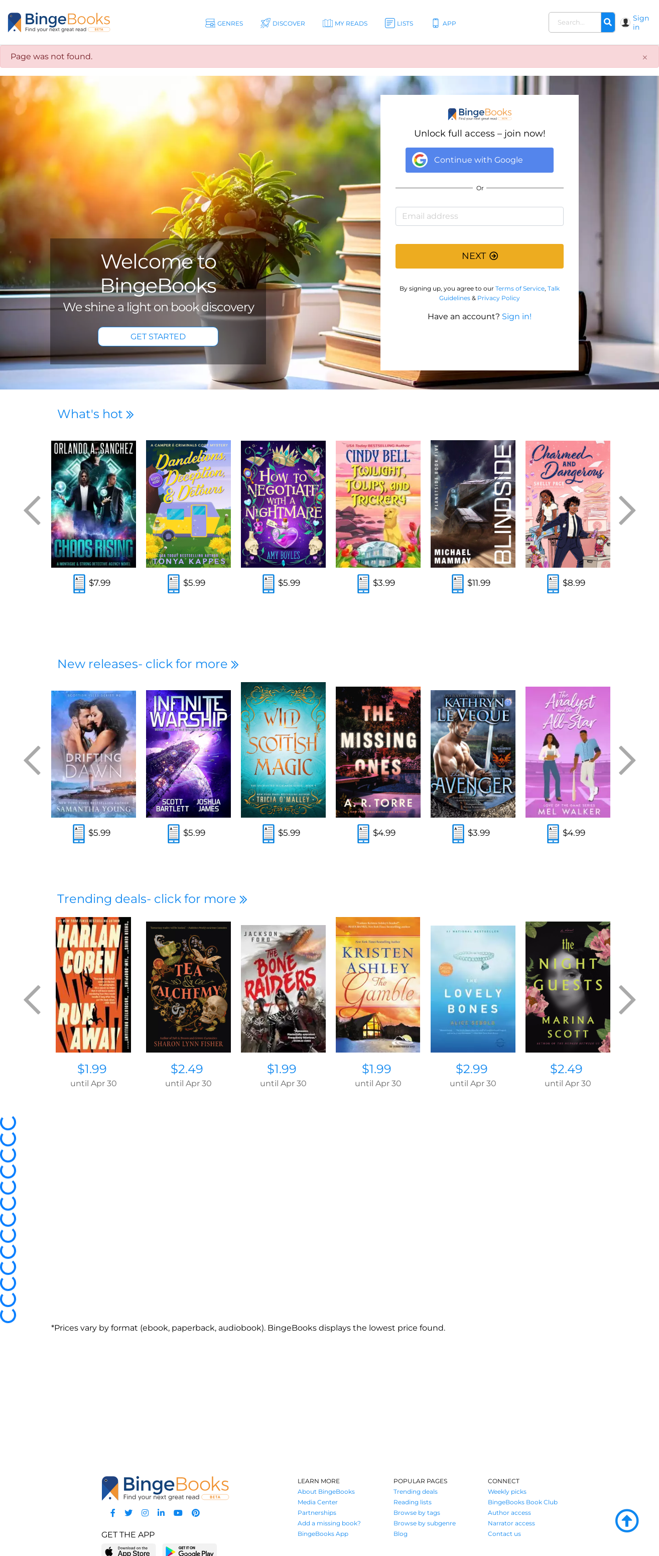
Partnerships (317, 1512)
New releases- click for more (148, 664)
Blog (400, 1533)
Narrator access (511, 1523)
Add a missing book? (329, 1523)
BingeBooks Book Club (523, 1502)
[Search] (608, 23)
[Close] (644, 58)
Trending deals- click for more (152, 898)
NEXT (480, 256)
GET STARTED (158, 336)
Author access (509, 1512)
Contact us (504, 1533)
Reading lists (412, 1502)
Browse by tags (416, 1512)
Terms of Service (520, 288)
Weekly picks (507, 1491)
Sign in (641, 23)
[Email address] (480, 216)
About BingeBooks (326, 1491)
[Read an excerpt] (79, 585)
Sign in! (517, 316)
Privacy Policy (498, 298)
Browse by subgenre (424, 1523)
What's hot (95, 414)
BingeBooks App (323, 1533)
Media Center (318, 1502)
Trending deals (415, 1491)
